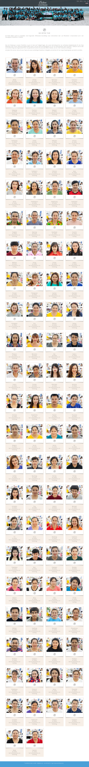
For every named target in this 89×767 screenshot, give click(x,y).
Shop (88, 1)
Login (85, 1)
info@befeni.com (40, 763)
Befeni (81, 1)
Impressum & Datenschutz (59, 763)
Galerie (78, 1)
